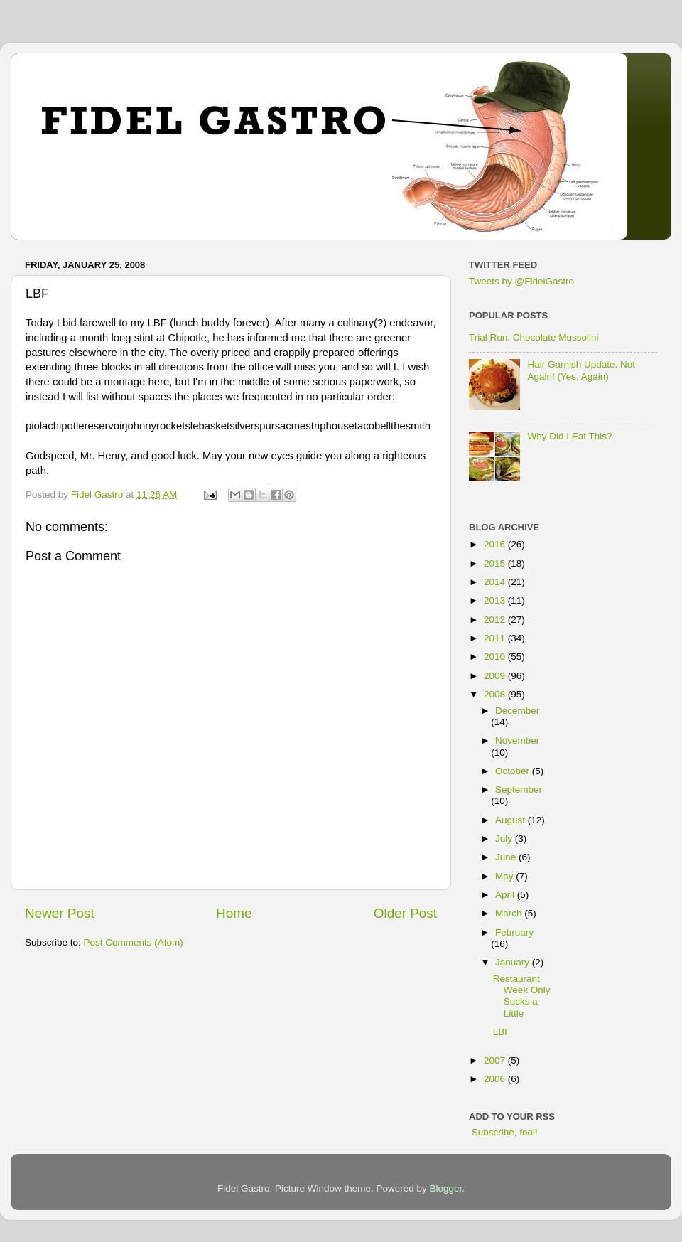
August (511, 820)
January (513, 962)
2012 (496, 619)
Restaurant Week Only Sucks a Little (522, 996)
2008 (496, 694)
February (514, 932)
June (507, 857)
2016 (496, 544)
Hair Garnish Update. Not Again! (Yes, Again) (581, 370)
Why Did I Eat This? (569, 436)
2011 (496, 638)
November (517, 740)
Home (233, 913)
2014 (496, 582)
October (513, 771)
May (505, 876)
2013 (496, 600)
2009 (496, 675)
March (509, 913)
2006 (496, 1079)
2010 (496, 656)
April (506, 894)
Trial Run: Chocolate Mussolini (534, 337)
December (517, 710)
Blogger (446, 1188)
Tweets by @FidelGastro (521, 281)
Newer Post (59, 913)
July (505, 838)
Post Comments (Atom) (133, 942)
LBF (502, 1032)
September (518, 789)
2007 (496, 1060)
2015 (496, 563)
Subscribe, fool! (503, 1132)
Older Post (405, 913)
